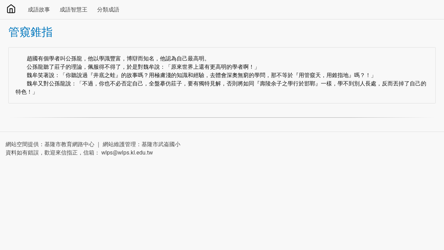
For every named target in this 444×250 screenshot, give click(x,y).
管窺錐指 (30, 32)
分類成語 (108, 9)
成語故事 (39, 9)
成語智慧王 (73, 9)
